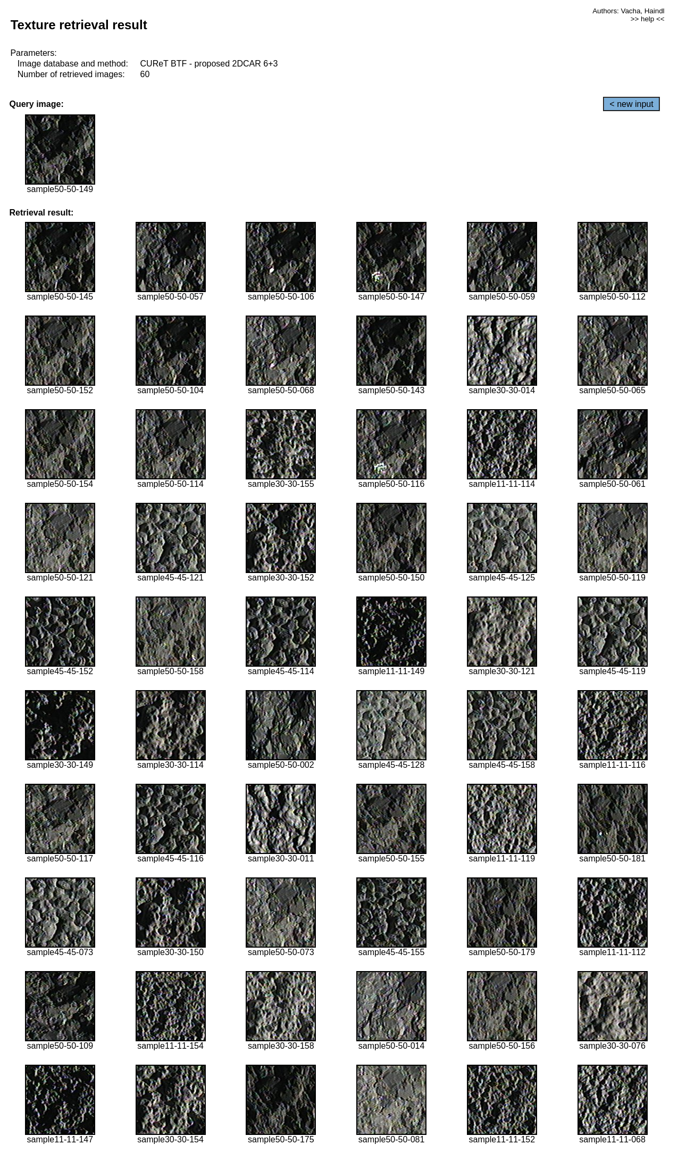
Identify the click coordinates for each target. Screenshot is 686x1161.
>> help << (648, 19)
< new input (631, 104)
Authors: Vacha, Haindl (628, 11)
